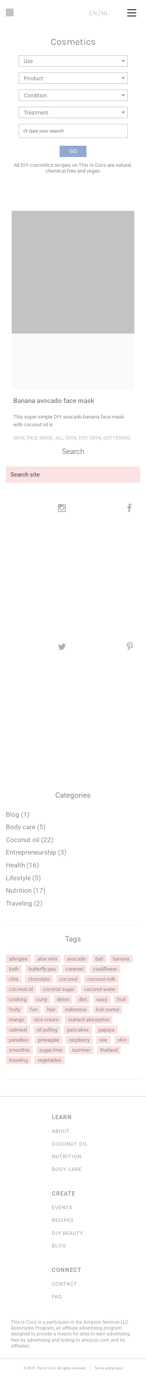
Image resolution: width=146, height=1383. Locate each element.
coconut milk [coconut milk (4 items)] (101, 979)
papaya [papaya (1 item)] (106, 1030)
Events (62, 1207)
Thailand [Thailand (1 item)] (109, 1050)
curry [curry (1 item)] (41, 999)
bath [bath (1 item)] (14, 969)
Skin (19, 438)
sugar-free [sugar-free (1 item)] (50, 1050)
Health (15, 865)
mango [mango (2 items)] (16, 1020)
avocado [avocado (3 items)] (76, 959)
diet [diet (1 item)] (83, 999)
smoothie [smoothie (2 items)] (19, 1050)
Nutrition (19, 890)
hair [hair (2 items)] (51, 1009)
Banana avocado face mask (53, 400)
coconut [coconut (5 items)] (68, 979)
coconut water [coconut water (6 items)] (100, 989)
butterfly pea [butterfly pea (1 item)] (42, 969)
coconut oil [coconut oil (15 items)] (21, 989)
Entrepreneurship (31, 852)
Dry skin (90, 438)
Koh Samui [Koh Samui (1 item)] (107, 1009)
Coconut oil (22, 840)
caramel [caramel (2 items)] (74, 969)
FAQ (57, 1297)
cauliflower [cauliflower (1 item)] (105, 969)
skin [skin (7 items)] (122, 1040)
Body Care (67, 1169)
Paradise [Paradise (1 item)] (18, 1040)
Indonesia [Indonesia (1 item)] (75, 1009)
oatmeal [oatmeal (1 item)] (18, 1030)
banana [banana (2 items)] (121, 959)
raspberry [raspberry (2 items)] (79, 1040)
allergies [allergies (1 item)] (18, 959)
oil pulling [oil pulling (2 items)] (47, 1030)
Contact (64, 1284)
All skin (65, 438)
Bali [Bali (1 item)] (99, 959)
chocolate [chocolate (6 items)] (39, 979)
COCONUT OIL (70, 1144)
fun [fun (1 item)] (33, 1009)
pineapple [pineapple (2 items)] (48, 1040)
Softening (116, 438)
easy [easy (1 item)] (102, 999)
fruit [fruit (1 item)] (121, 999)
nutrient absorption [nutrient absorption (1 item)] (88, 1020)
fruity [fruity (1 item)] (14, 1009)
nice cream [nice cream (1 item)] (46, 1020)
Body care (20, 827)
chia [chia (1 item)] (13, 979)
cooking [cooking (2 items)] (17, 999)
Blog (12, 814)
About (61, 1131)
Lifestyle (18, 878)
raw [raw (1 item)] (103, 1040)
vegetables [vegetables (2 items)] (49, 1060)
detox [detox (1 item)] (63, 999)
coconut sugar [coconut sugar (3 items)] (58, 989)
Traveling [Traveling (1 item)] (18, 1060)
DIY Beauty (67, 1233)
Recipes (63, 1220)
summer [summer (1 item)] (81, 1050)
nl (105, 13)
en (93, 13)
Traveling (19, 903)
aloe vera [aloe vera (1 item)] (47, 959)
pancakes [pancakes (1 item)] (78, 1030)
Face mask (40, 438)
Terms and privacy (108, 1368)
